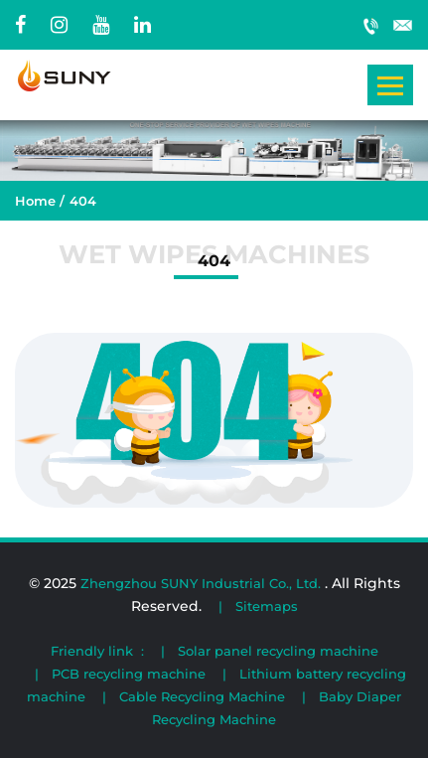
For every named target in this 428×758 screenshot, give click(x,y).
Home (35, 201)
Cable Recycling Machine (202, 696)
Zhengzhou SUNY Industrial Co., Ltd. (202, 583)
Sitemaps (266, 606)
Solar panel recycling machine (278, 651)
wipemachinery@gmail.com (403, 25)
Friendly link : (97, 651)
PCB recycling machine (129, 674)
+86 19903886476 (370, 25)
